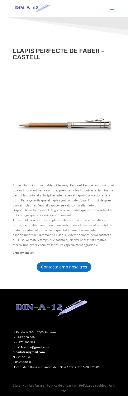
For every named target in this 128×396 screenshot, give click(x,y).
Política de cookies (92, 385)
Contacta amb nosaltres (64, 267)
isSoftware (36, 385)
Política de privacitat (61, 385)
